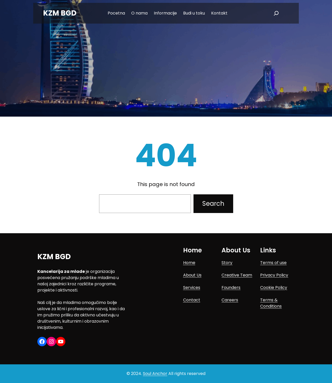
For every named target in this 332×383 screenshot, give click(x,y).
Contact (191, 300)
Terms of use (273, 263)
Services (191, 287)
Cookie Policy (273, 287)
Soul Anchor (155, 374)
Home (189, 263)
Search (213, 203)
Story (227, 263)
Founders (231, 287)
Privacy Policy (274, 275)
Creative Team (237, 275)
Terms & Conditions (271, 303)
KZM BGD (60, 13)
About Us (192, 275)
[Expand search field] (276, 13)
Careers (230, 300)
